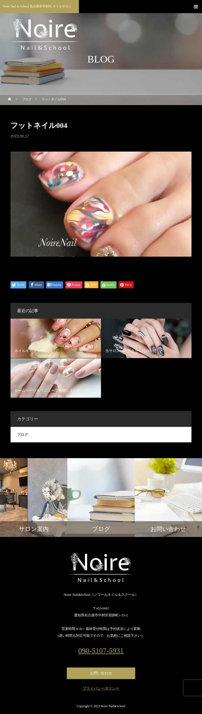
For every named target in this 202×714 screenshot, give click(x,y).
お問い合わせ (101, 673)
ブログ (22, 435)
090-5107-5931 (101, 650)
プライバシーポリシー (101, 688)
